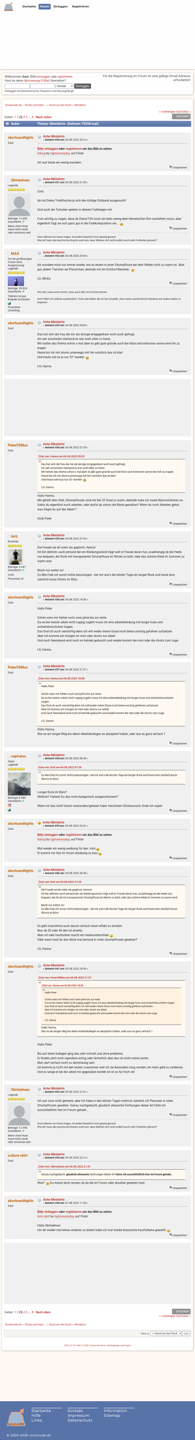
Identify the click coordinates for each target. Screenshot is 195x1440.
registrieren (65, 76)
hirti (14, 536)
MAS (15, 253)
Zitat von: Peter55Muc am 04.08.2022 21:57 (64, 977)
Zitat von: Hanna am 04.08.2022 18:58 (61, 678)
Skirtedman (20, 180)
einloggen (43, 76)
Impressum (79, 1415)
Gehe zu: (145, 1333)
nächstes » (183, 111)
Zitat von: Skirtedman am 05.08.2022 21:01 (64, 1166)
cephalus (18, 756)
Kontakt (75, 1410)
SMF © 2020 (82, 1345)
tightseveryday (60, 153)
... (30, 117)
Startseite (41, 1410)
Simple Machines (97, 1345)
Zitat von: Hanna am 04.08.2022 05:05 (61, 456)
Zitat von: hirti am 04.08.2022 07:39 (60, 767)
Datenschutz (80, 1420)
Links (36, 1420)
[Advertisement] (97, 42)
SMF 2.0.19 (69, 1345)
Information (115, 1410)
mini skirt (43, 1216)
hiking (41, 153)
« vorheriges (167, 111)
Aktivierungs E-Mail (37, 80)
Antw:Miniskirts (54, 136)
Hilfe (36, 1415)
